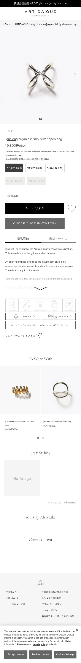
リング (9, 131)
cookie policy (40, 644)
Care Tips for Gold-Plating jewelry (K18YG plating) (40, 325)
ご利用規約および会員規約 (55, 592)
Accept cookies (16, 654)
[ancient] (11, 139)
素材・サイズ (58, 238)
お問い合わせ (11, 598)
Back (7, 24)
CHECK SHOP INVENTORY (35, 223)
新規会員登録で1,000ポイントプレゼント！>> (40, 3)
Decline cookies (40, 654)
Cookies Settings (65, 654)
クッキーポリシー (50, 610)
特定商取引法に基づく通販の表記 (58, 616)
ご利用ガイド (11, 592)
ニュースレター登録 (15, 604)
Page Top (40, 582)
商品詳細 (23, 238)
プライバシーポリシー (53, 604)
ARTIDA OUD (21, 24)
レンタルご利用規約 (51, 598)
